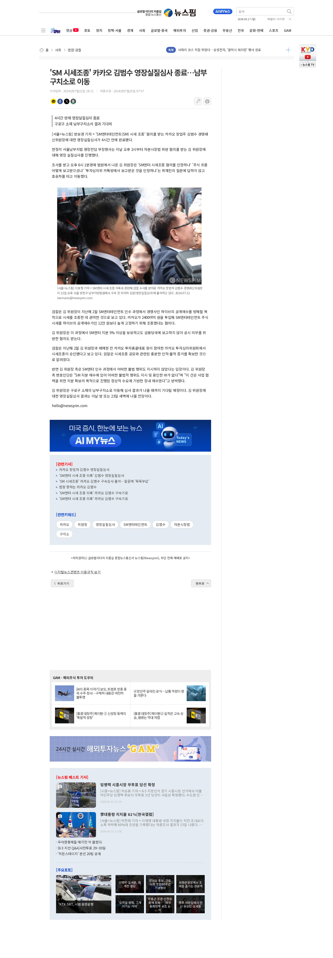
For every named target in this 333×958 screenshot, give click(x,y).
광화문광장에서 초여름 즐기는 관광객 (190, 884)
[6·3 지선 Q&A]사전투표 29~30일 (82, 848)
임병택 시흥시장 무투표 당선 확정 (127, 784)
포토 (87, 30)
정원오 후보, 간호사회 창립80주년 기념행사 (160, 884)
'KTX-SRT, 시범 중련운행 (76, 904)
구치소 (64, 533)
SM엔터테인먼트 (135, 524)
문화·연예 (256, 30)
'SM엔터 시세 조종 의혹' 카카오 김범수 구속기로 (93, 492)
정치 (99, 30)
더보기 (288, 50)
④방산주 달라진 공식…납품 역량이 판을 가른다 (159, 693)
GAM (287, 30)
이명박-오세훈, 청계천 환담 (130, 884)
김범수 (160, 524)
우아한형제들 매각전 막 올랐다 (80, 842)
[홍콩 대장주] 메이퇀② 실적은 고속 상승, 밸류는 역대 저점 (158, 715)
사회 (142, 30)
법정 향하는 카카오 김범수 (78, 487)
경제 (130, 30)
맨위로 (200, 583)
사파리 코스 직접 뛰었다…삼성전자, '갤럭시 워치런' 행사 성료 (219, 50)
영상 (72, 30)
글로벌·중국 (159, 30)
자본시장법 (182, 524)
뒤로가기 (63, 583)
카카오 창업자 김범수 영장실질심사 (84, 469)
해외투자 (179, 30)
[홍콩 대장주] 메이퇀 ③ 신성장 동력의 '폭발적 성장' (101, 715)
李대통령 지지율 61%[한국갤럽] (127, 814)
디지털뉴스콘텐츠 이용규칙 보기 (77, 571)
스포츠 (273, 30)
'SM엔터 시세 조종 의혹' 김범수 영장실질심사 (91, 475)
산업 (195, 30)
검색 (289, 11)
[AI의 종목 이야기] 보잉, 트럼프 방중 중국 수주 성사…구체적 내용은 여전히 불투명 (101, 693)
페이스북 (60, 101)
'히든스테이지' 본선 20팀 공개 (79, 853)
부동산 (227, 30)
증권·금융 (210, 30)
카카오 (64, 524)
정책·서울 (114, 30)
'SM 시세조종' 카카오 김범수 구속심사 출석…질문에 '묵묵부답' (104, 481)
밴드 (73, 101)
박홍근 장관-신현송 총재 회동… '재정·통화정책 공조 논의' (160, 904)
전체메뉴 (43, 30)
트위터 (66, 101)
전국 (241, 30)
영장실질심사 (105, 524)
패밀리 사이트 (276, 19)
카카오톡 (53, 101)
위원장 (82, 524)
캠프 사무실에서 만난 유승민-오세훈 (190, 904)
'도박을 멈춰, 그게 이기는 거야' (130, 904)
